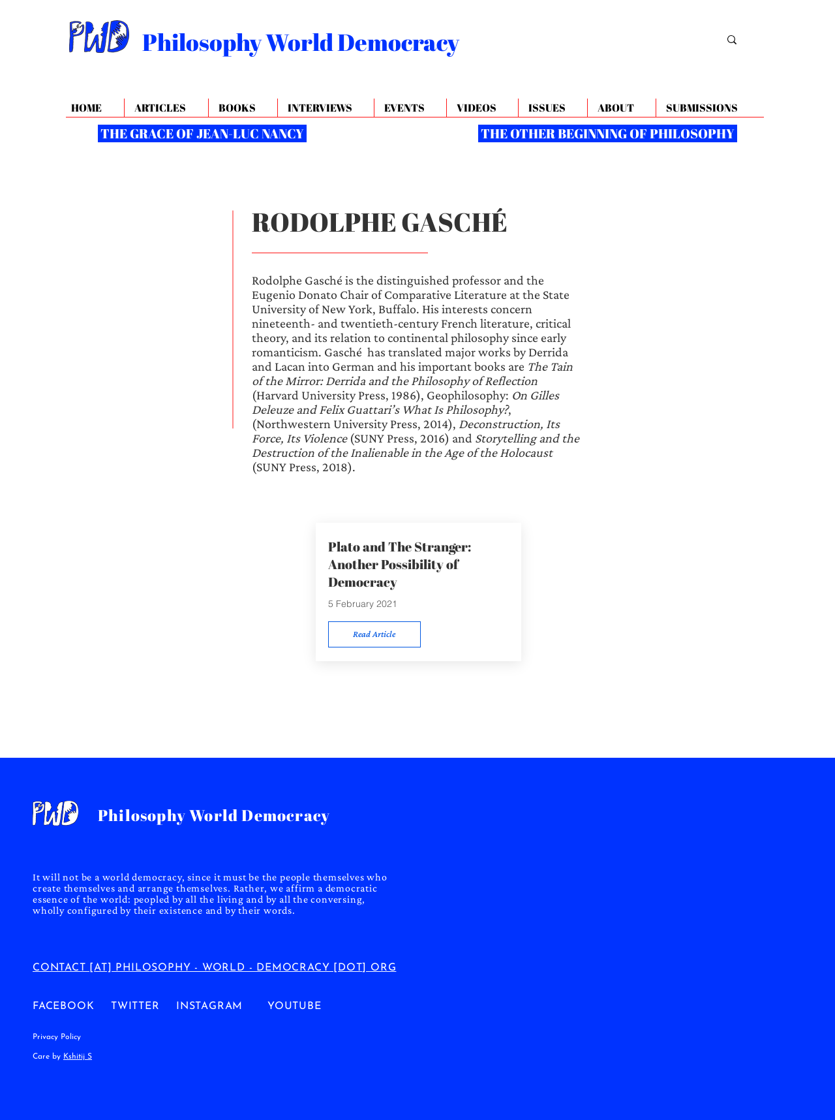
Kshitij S (77, 1057)
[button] (621, 108)
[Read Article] (374, 634)
